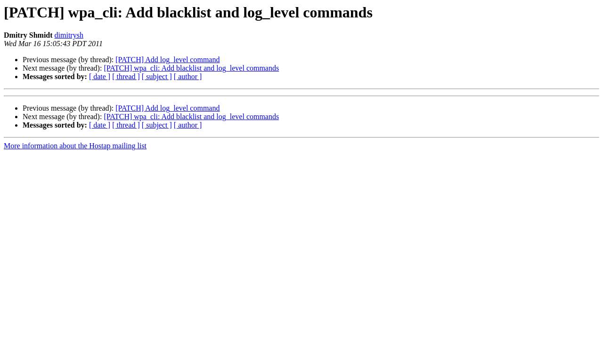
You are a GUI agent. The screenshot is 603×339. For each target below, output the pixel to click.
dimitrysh (69, 35)
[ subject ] (157, 77)
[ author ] (188, 77)
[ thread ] (126, 77)
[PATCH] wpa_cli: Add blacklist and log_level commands (191, 68)
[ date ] (99, 77)
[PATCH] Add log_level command (167, 60)
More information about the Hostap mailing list (75, 146)
